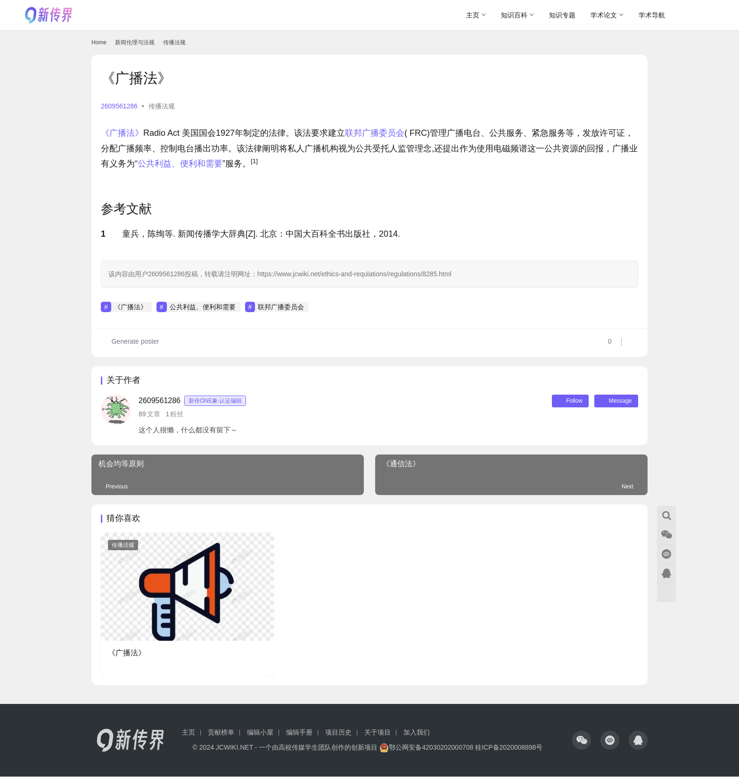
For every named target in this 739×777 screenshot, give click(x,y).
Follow (567, 401)
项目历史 (338, 732)
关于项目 (377, 732)
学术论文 (604, 15)
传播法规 (161, 106)
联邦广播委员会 (374, 133)
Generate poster (130, 342)
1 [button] (103, 234)
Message (615, 401)
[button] (254, 163)
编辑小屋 (260, 732)
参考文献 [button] (126, 209)
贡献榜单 (221, 732)
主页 (472, 15)
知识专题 (562, 15)
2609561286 (119, 106)
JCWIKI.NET (234, 748)
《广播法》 (122, 133)
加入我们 (416, 732)
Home (99, 42)
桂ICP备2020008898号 (508, 748)
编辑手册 (299, 732)
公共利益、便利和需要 (180, 163)
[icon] (581, 740)
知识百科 (514, 15)
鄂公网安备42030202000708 (426, 748)
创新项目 (364, 748)
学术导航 (652, 15)
